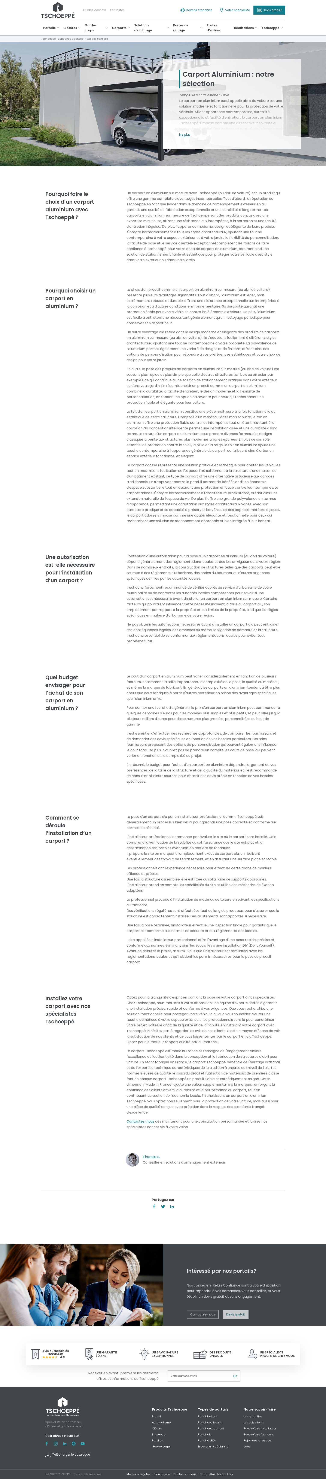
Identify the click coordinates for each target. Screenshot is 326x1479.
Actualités (117, 10)
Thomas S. (151, 1156)
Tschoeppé (189, 123)
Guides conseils (94, 10)
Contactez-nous (140, 1121)
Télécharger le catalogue (67, 1454)
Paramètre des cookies (216, 1474)
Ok (235, 1376)
